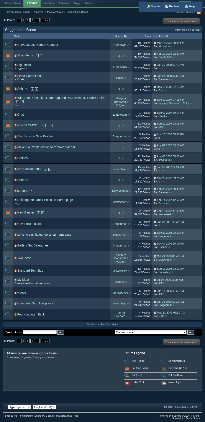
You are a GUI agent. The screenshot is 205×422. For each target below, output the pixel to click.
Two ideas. (24, 258)
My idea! (23, 279)
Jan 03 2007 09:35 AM (170, 221)
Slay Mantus (120, 190)
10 (139, 42)
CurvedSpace (13, 3)
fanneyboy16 (120, 292)
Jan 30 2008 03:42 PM (170, 64)
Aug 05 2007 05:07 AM (170, 156)
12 (139, 156)
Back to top (11, 415)
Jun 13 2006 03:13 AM (170, 301)
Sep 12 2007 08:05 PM (170, 123)
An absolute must (29, 169)
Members (49, 3)
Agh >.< (22, 88)
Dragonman (120, 136)
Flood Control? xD (29, 76)
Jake (161, 283)
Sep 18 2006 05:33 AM (170, 268)
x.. (119, 55)
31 (139, 123)
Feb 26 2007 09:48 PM (170, 188)
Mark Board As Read (67, 415)
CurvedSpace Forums (17, 11)
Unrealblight (165, 272)
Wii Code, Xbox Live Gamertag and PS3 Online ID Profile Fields (61, 98)
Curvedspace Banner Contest (37, 44)
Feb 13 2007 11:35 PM (170, 211)
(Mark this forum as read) (187, 30)
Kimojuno (163, 46)
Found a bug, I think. (31, 314)
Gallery (89, 3)
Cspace (162, 203)
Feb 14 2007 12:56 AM (170, 200)
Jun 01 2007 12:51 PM (170, 167)
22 (139, 211)
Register (172, 6)
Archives (38, 11)
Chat (20, 114)
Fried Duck (120, 66)
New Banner (25, 212)
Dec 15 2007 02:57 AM (170, 87)
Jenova (120, 281)
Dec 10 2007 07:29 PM (170, 99)
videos (21, 292)
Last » (45, 20)
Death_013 (164, 57)
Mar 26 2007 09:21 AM (170, 178)
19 (139, 53)
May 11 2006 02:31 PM (171, 312)
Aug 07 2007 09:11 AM (170, 145)
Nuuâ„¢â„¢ (119, 234)
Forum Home (26, 415)
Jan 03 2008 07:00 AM (170, 75)
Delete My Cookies (44, 415)
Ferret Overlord (120, 314)
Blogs (77, 3)
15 (139, 167)
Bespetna (164, 159)
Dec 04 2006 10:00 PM (170, 243)
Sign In (153, 6)
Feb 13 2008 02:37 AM (170, 53)
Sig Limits (24, 65)
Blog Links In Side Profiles (35, 136)
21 (139, 87)
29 (139, 99)
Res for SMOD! (27, 125)
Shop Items (25, 55)
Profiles (22, 158)
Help (190, 6)
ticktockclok (120, 270)
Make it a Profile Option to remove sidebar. (46, 147)
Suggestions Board (77, 11)
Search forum (13, 332)
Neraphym (119, 44)
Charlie (162, 116)
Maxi (161, 127)
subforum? (24, 190)
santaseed (119, 202)
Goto (161, 90)
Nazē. (120, 77)
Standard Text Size (30, 270)
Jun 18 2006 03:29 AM (170, 290)
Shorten (22, 180)
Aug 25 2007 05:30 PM (170, 134)
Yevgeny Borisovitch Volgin (121, 102)
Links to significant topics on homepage (44, 234)
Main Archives (55, 11)
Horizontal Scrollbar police (35, 303)
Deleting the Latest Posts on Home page (45, 200)
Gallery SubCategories (33, 245)
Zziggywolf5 (119, 114)
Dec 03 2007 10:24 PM (170, 112)
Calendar (64, 3)
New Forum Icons (29, 223)
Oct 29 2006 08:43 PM (170, 256)
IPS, (195, 415)
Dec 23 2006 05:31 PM (170, 232)
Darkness (164, 79)
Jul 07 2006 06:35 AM (170, 279)
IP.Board (176, 415)
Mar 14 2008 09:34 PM (170, 42)
